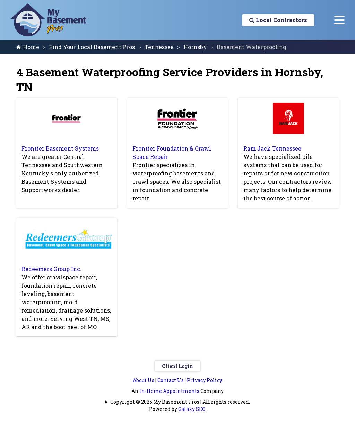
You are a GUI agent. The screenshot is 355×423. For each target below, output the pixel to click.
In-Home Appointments (169, 391)
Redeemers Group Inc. (51, 268)
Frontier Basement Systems (60, 148)
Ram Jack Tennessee (272, 148)
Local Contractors (278, 20)
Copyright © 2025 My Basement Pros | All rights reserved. (180, 401)
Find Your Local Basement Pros (92, 47)
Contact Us (170, 380)
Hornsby (195, 47)
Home (27, 47)
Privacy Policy (204, 380)
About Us (143, 380)
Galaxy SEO (191, 409)
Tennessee (159, 47)
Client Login (177, 366)
